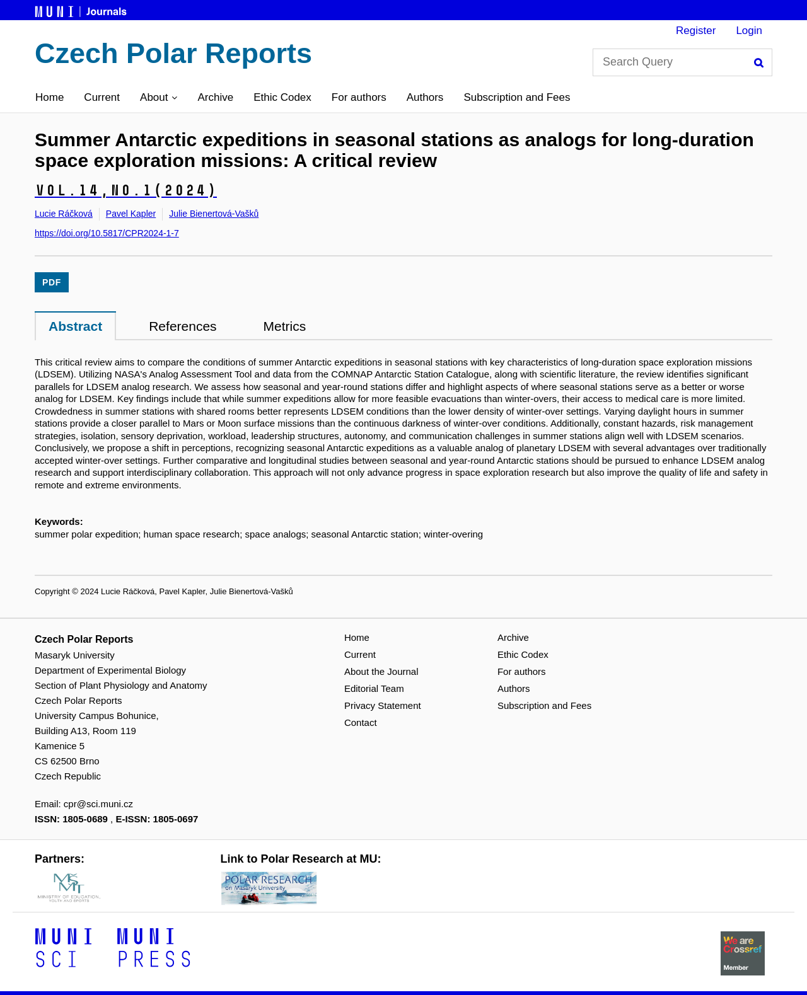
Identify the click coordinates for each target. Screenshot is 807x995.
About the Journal (381, 671)
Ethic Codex (282, 97)
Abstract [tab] (75, 326)
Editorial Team (374, 688)
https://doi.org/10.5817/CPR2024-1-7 (107, 233)
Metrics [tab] (285, 326)
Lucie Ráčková (64, 214)
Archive (215, 97)
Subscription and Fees (516, 97)
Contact (360, 722)
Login (749, 31)
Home (49, 97)
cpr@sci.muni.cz (98, 803)
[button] (158, 98)
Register (696, 31)
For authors (359, 97)
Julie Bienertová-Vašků (213, 214)
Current (102, 97)
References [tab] (182, 326)
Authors (425, 97)
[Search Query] (682, 62)
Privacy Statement (382, 705)
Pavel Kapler (131, 214)
